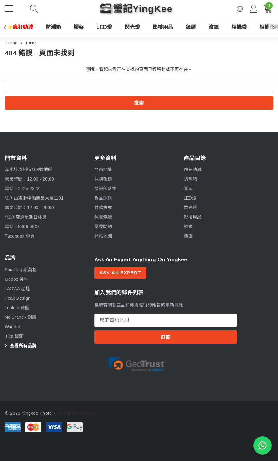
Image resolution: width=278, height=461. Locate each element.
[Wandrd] (12, 327)
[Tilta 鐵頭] (14, 336)
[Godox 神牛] (16, 279)
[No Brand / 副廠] (20, 317)
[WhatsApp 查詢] (262, 445)
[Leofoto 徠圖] (17, 308)
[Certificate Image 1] (137, 365)
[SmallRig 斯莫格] (21, 270)
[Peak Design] (17, 298)
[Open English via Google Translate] (240, 8)
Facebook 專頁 (20, 236)
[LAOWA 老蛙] (17, 289)
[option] (137, 366)
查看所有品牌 (19, 346)
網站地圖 (103, 236)
